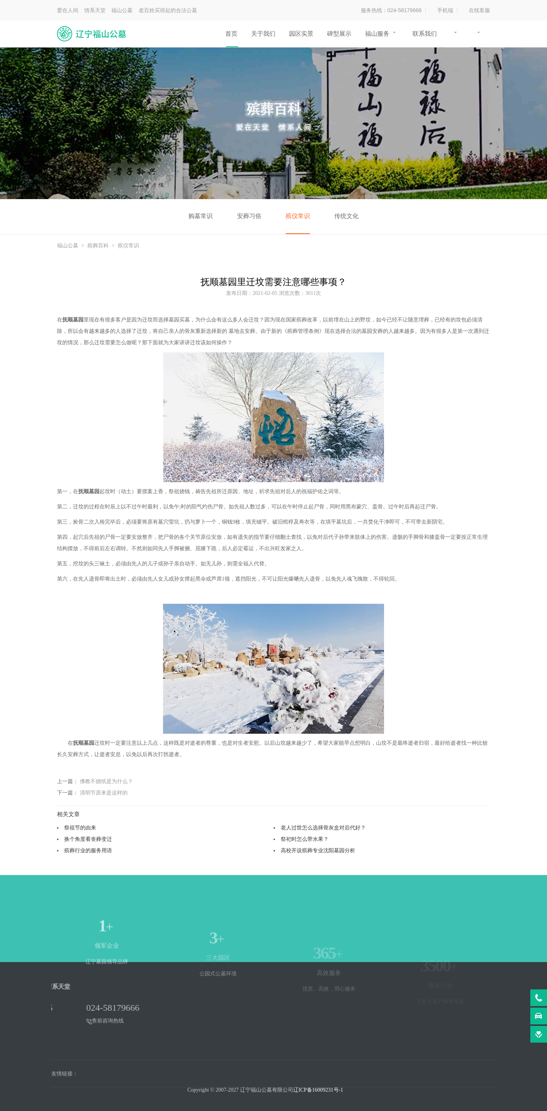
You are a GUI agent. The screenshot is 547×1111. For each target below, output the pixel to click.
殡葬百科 (98, 245)
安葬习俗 (249, 216)
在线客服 (479, 10)
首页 (231, 33)
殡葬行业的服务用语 (88, 850)
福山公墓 (67, 245)
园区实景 (301, 33)
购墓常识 (200, 216)
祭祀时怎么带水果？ (305, 839)
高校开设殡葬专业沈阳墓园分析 (318, 850)
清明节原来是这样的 (104, 793)
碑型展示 (339, 33)
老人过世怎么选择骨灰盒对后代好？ (323, 828)
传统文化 (346, 216)
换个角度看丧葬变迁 (88, 839)
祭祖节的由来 (80, 828)
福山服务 (377, 33)
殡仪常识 (298, 216)
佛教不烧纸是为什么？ (106, 781)
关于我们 (263, 33)
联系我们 (425, 33)
